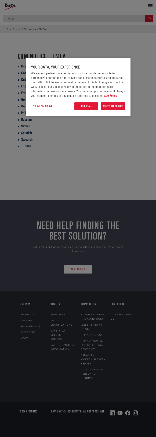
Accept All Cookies (113, 106)
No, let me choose (42, 105)
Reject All (86, 106)
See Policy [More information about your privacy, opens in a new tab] (110, 95)
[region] (78, 87)
